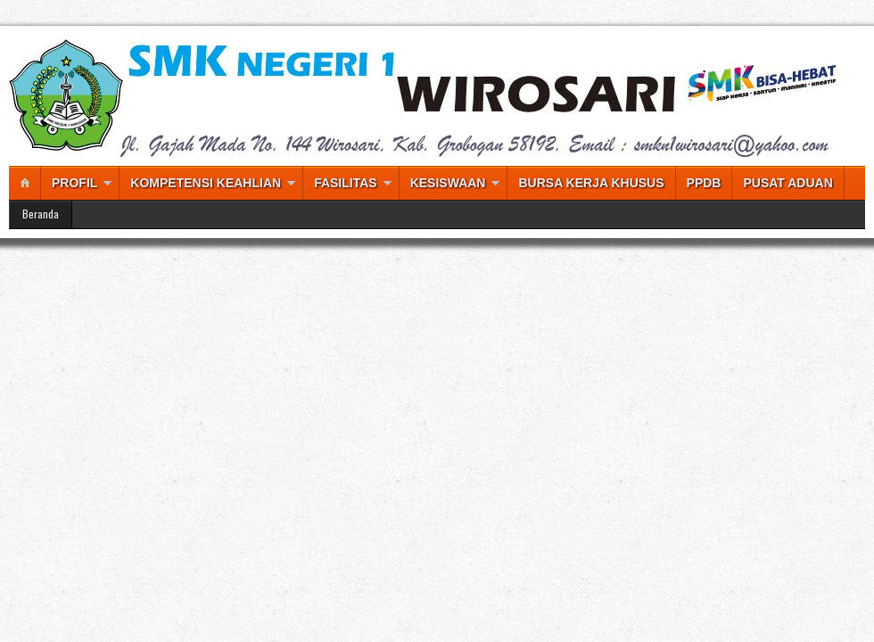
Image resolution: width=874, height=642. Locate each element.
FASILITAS (345, 183)
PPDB (704, 183)
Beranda (40, 213)
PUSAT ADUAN (787, 183)
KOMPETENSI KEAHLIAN (205, 183)
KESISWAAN (448, 183)
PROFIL (74, 183)
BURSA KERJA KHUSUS (591, 183)
